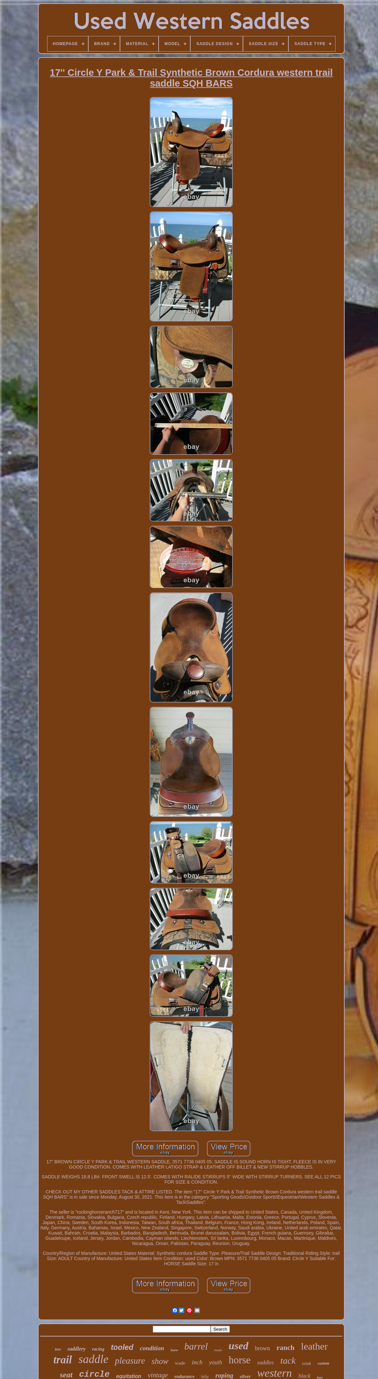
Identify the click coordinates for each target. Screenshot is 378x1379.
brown (262, 1348)
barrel (196, 1346)
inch (197, 1362)
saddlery (76, 1349)
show (159, 1361)
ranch (286, 1347)
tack (288, 1360)
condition (152, 1348)
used (238, 1346)
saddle (93, 1359)
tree (58, 1349)
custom (323, 1363)
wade (180, 1363)
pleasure (130, 1361)
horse (239, 1360)
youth (215, 1362)
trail (62, 1360)
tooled (122, 1347)
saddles (265, 1362)
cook (306, 1363)
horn (174, 1350)
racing (98, 1349)
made (218, 1350)
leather (314, 1346)
